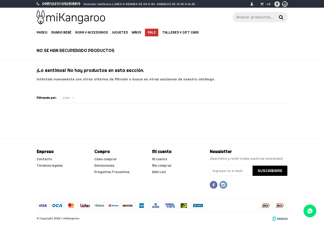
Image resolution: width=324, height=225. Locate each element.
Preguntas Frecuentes (112, 172)
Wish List (159, 172)
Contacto (44, 159)
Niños (136, 32)
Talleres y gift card (180, 32)
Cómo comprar (105, 159)
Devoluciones (104, 165)
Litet (66, 98)
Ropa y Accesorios (91, 32)
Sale (152, 32)
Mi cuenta (159, 159)
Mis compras (161, 165)
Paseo (42, 32)
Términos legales (50, 165)
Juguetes (120, 32)
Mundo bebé (61, 32)
